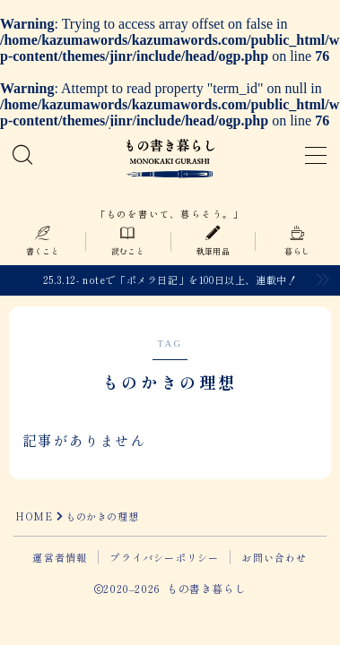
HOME (33, 516)
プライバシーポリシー (164, 557)
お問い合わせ (274, 557)
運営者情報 (59, 557)
